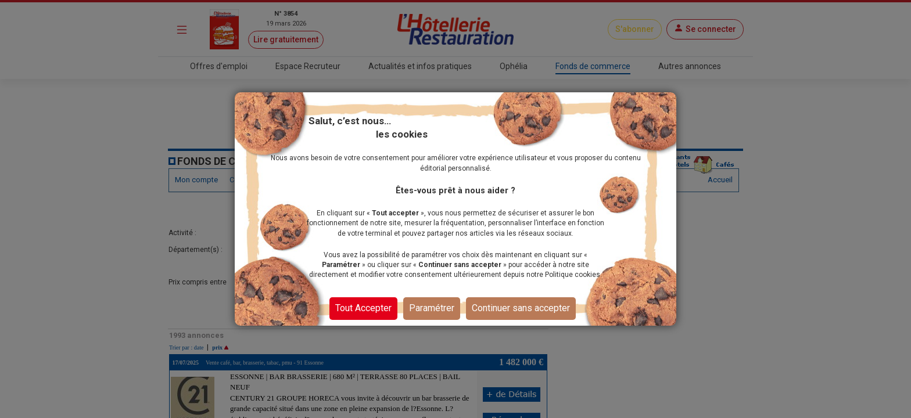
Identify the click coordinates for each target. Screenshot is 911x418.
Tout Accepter (363, 308)
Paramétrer (431, 308)
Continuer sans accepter (521, 308)
